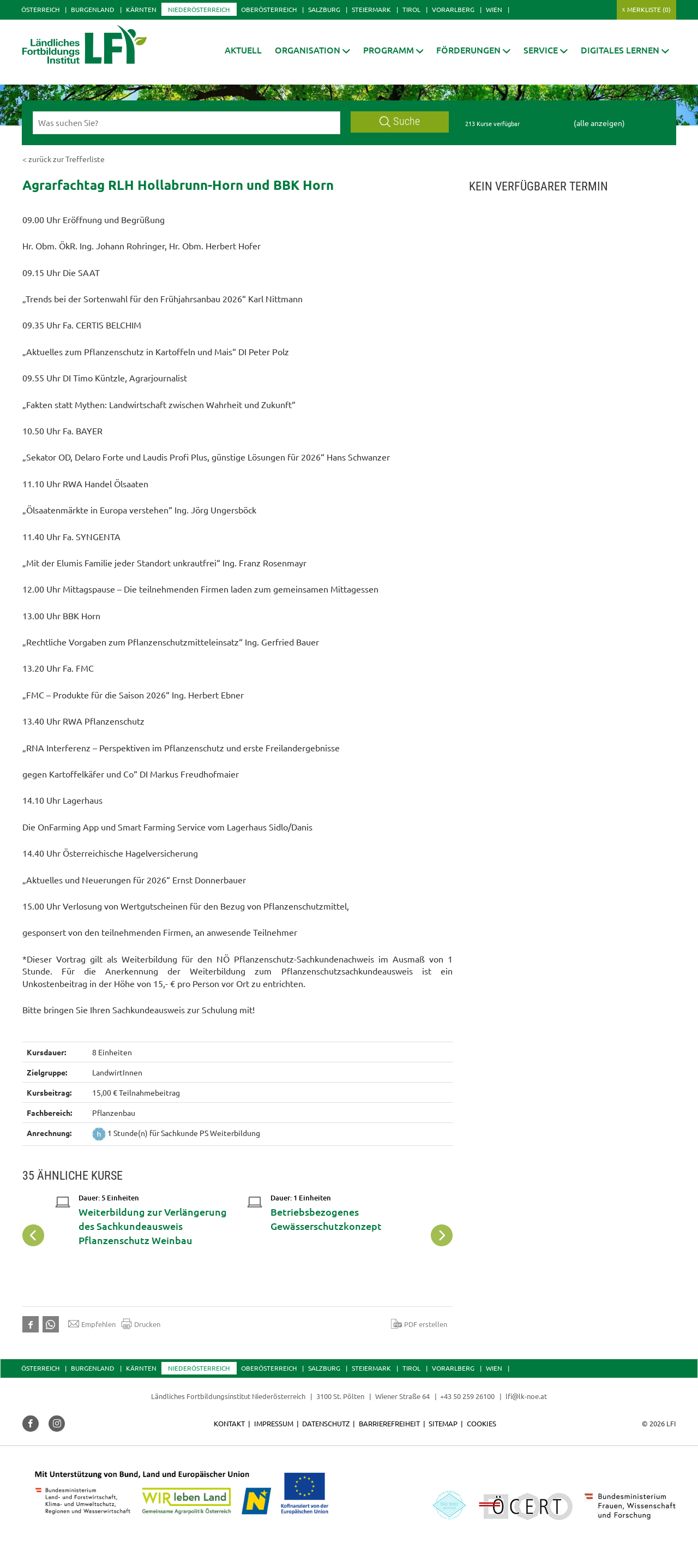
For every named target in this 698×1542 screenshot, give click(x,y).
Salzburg (324, 9)
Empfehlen (92, 1323)
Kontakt (229, 1423)
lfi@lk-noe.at (526, 1396)
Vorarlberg (453, 9)
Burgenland (93, 9)
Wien (494, 9)
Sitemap (443, 1423)
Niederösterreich (199, 9)
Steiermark (371, 9)
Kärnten (141, 9)
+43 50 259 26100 (467, 1396)
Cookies (481, 1423)
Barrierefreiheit (389, 1423)
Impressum (273, 1423)
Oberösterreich (269, 9)
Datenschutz (326, 1423)
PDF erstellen (419, 1323)
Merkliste (649, 9)
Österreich (40, 9)
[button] (312, 49)
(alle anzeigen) (599, 123)
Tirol (411, 9)
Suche (400, 121)
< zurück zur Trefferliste (63, 159)
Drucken (140, 1323)
